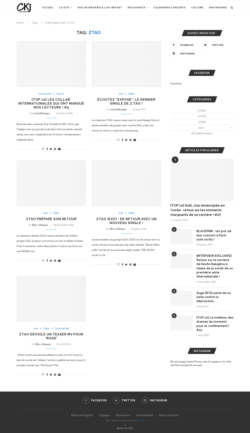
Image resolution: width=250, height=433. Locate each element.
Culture (197, 7)
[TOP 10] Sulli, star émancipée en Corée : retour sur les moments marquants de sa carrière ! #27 (197, 210)
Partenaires (218, 7)
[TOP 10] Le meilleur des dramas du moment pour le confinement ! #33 (214, 324)
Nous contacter (169, 415)
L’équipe (104, 415)
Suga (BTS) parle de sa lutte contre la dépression (213, 297)
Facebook (176, 83)
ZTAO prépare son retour (51, 219)
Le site (64, 7)
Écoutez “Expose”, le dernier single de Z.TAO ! (126, 101)
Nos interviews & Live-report (100, 7)
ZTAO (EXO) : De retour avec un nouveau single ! (126, 221)
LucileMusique (41, 113)
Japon (202, 116)
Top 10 (60, 93)
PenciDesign (141, 420)
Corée (202, 110)
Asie (121, 93)
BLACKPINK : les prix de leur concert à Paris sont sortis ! (213, 235)
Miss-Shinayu (40, 225)
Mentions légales (82, 415)
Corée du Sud (62, 328)
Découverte (136, 7)
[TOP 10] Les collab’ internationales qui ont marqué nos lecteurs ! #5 (51, 103)
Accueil (48, 7)
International (202, 133)
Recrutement (144, 415)
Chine (131, 93)
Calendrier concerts (170, 7)
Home (20, 22)
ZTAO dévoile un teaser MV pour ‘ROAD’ (51, 336)
